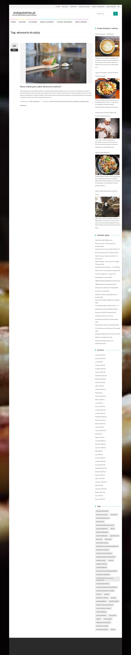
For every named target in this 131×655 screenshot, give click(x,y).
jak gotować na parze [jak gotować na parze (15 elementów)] (102, 550)
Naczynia (65, 6)
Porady (58, 6)
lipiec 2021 (98, 427)
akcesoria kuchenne (67, 101)
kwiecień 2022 (99, 396)
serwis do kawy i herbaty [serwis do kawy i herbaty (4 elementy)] (103, 608)
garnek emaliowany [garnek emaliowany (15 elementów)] (102, 528)
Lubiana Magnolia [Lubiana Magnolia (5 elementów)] (101, 567)
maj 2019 (98, 485)
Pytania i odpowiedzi (98, 6)
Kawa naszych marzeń (101, 325)
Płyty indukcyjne (35, 101)
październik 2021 (100, 416)
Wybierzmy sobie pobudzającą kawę (105, 294)
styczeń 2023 (99, 365)
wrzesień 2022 (99, 379)
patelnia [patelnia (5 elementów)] (106, 594)
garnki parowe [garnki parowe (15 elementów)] (114, 535)
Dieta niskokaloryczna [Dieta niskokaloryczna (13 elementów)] (102, 518)
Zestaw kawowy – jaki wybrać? (104, 34)
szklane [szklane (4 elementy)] (98, 619)
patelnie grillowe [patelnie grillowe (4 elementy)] (101, 601)
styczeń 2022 (99, 406)
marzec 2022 (99, 399)
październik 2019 (100, 468)
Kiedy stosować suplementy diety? (105, 256)
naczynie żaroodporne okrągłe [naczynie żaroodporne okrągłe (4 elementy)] (105, 590)
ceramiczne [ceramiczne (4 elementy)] (113, 514)
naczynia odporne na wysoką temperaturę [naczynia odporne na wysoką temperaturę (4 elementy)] (104, 579)
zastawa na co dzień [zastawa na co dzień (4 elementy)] (102, 626)
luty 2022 (98, 403)
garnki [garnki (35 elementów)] (112, 528)
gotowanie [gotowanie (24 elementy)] (108, 539)
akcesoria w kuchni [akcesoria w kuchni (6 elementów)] (101, 514)
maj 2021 (98, 434)
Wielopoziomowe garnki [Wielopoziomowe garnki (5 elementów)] (103, 622)
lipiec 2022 (98, 386)
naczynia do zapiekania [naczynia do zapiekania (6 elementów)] (102, 574)
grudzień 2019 (99, 461)
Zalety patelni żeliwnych (102, 152)
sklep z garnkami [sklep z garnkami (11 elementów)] (101, 615)
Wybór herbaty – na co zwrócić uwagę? (107, 261)
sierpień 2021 (99, 423)
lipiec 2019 (98, 478)
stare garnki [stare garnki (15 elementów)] (112, 615)
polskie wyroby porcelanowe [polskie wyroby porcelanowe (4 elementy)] (104, 605)
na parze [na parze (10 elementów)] (98, 594)
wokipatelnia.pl (24, 12)
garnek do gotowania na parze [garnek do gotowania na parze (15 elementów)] (105, 525)
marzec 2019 (99, 492)
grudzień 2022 (99, 369)
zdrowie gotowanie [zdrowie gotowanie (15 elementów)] (102, 629)
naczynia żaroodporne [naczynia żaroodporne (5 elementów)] (102, 583)
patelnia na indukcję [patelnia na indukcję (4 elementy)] (102, 598)
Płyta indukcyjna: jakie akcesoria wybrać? (40, 87)
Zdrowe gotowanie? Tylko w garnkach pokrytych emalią (106, 74)
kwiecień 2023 (99, 358)
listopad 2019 (99, 465)
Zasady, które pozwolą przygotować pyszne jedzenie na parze (105, 114)
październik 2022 (100, 375)
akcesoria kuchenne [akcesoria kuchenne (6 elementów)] (102, 511)
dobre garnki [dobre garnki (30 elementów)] (100, 521)
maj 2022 (98, 393)
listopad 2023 (99, 355)
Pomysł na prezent (84, 6)
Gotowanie (73, 6)
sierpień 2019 (99, 475)
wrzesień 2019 (99, 471)
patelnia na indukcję (79, 101)
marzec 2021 (99, 437)
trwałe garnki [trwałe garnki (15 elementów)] (108, 619)
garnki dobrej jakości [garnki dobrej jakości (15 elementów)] (102, 532)
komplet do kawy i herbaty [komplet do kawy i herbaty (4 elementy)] (104, 553)
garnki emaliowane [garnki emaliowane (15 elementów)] (101, 535)
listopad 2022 (99, 372)
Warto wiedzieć (111, 6)
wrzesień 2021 (99, 420)
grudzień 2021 (99, 410)
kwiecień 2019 (99, 489)
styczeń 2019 (99, 499)
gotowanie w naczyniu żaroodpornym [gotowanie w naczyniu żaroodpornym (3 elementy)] (107, 546)
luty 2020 (98, 454)
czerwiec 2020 (99, 447)
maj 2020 (98, 451)
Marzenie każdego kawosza (103, 341)
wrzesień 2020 (99, 444)
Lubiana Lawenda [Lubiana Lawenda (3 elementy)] (101, 564)
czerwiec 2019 (99, 482)
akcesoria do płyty (55, 101)
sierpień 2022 (99, 382)
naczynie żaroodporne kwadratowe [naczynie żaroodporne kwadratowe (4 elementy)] (106, 587)
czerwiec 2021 (99, 430)
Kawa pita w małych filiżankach (104, 300)
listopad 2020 (99, 441)
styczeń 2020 (99, 458)
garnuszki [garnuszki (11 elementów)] (99, 539)
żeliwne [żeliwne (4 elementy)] (113, 629)
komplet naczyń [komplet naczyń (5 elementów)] (101, 560)
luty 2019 (98, 495)
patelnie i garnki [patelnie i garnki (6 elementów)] (113, 601)
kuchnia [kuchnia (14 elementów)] (111, 560)
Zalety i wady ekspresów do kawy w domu (106, 192)
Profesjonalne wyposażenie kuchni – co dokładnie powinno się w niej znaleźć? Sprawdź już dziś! (107, 309)
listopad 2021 (99, 413)
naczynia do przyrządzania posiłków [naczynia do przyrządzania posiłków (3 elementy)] (106, 571)
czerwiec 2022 (99, 389)
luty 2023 (98, 362)
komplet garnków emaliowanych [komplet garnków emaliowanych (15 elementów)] (105, 557)
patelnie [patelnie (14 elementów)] (113, 598)
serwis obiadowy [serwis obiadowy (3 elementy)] (101, 612)
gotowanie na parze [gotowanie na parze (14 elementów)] (102, 543)
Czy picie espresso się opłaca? (104, 328)
